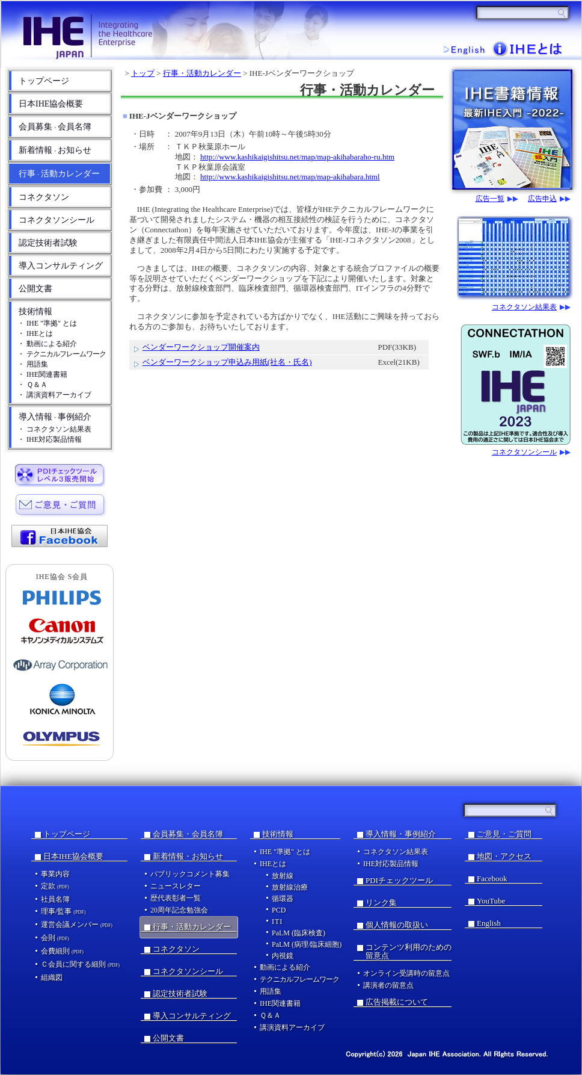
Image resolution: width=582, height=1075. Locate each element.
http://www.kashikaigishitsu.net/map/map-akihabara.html (289, 176)
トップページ (44, 80)
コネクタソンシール (56, 220)
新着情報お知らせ (55, 150)
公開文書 (35, 288)
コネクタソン (44, 197)
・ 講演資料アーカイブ (54, 395)
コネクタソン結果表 (524, 307)
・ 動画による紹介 (47, 343)
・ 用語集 (32, 364)
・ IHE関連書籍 (42, 374)
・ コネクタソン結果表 (54, 429)
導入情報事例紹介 (55, 416)
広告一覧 (490, 199)
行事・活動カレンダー (202, 73)
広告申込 (542, 199)
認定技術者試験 (48, 242)
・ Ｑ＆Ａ (32, 384)
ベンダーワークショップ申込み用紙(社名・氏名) (227, 362)
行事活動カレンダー (59, 173)
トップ (143, 73)
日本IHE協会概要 (51, 103)
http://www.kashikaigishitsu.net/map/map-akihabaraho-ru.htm (297, 156)
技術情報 (35, 311)
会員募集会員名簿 (55, 126)
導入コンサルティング (61, 265)
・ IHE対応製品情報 (49, 439)
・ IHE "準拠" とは (47, 323)
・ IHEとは (35, 333)
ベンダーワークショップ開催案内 (201, 347)
